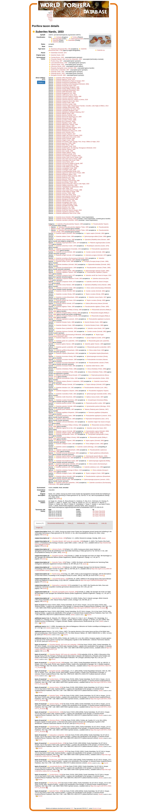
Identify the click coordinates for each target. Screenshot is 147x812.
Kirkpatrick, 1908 (66, 412)
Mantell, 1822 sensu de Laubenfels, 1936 (65, 59)
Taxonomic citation (41, 501)
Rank (43, 46)
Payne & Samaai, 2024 (69, 81)
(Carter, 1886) (94, 236)
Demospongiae (56, 39)
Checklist (50, 17)
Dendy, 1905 (64, 294)
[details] (58, 498)
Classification (40, 37)
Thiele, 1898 (64, 143)
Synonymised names (40, 58)
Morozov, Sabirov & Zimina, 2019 (71, 99)
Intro (51, 11)
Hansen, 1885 (64, 126)
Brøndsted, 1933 (65, 92)
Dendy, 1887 (65, 356)
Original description (41, 494)
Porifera (73, 37)
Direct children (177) (40, 78)
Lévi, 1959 (64, 207)
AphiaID (42, 35)
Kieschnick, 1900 (65, 397)
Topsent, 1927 (65, 134)
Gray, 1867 (55, 61)
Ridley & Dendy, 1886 (67, 88)
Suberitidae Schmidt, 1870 (58, 53)
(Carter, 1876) (96, 246)
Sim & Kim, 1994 (66, 160)
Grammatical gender (41, 490)
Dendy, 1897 (64, 113)
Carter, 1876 (65, 246)
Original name (40, 55)
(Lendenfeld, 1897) (98, 347)
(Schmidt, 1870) (95, 255)
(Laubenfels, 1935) (65, 165)
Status (43, 44)
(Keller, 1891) (97, 394)
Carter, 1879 (67, 242)
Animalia (57, 37)
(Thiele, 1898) (65, 120)
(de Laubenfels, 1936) (66, 482)
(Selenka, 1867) (95, 409)
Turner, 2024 (64, 79)
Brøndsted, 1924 (65, 78)
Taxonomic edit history (40, 510)
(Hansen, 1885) (97, 285)
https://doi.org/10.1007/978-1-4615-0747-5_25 (87, 608)
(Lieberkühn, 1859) (65, 328)
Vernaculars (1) (93, 523)
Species (50, 12)
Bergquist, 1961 (66, 110)
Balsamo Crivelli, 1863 (68, 278)
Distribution (49, 16)
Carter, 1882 (64, 271)
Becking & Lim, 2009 (67, 117)
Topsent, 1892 (65, 272)
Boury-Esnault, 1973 (67, 375)
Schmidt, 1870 (65, 115)
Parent (43, 53)
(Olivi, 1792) (65, 118)
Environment (41, 487)
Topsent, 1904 (66, 124)
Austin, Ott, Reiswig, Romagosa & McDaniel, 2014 (75, 148)
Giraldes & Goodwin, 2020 (67, 155)
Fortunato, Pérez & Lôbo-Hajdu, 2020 (71, 183)
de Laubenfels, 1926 (66, 341)
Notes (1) (70, 523)
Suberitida (54, 40)
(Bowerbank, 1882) (66, 453)
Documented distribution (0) (56, 523)
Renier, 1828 (57, 66)
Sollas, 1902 (66, 378)
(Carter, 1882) (96, 271)
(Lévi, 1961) (94, 387)
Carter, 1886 (65, 123)
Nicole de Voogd (97, 808)
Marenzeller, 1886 (66, 107)
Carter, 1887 (66, 461)
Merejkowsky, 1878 (67, 127)
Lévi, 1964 (65, 93)
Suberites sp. (101, 50)
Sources (50, 19)
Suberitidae (70, 40)
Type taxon (41, 49)
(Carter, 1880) (92, 322)
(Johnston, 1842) (66, 98)
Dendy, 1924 (67, 171)
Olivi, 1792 (60, 49)
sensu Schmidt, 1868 (62, 68)
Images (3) (39, 527)
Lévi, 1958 (64, 208)
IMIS (45, 634)
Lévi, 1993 (64, 177)
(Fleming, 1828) (65, 218)
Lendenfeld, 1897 (59, 70)
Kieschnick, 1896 (65, 185)
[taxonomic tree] (53, 518)
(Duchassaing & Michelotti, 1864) (71, 84)
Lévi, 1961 (64, 387)
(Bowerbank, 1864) (66, 353)
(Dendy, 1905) (93, 294)
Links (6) (104, 523)
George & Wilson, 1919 (68, 470)
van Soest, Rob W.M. (99, 511)
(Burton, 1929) (65, 456)
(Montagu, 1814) (65, 204)
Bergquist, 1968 (66, 87)
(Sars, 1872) (96, 419)
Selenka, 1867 (64, 409)
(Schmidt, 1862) (94, 252)
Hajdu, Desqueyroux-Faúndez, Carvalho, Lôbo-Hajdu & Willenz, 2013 (81, 106)
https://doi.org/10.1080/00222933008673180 (93, 580)
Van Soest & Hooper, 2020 (68, 135)
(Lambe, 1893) (65, 403)
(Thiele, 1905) (97, 267)
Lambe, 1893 (63, 151)
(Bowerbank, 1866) (66, 297)
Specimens (49, 14)
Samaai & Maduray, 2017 (69, 112)
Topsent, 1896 (69, 224)
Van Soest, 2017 (67, 109)
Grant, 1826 (95, 350)
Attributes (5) (81, 523)
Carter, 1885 (64, 479)
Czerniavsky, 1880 (67, 180)
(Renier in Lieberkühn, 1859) (69, 381)
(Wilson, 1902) (64, 152)
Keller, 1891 (64, 102)
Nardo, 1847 (64, 162)
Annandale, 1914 (67, 249)
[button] (33, 31)
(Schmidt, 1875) (67, 196)
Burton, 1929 (57, 73)
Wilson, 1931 (65, 174)
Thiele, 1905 (56, 71)
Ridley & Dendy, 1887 (68, 163)
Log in (50, 20)
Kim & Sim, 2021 (66, 101)
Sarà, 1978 (65, 202)
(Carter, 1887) (94, 397)
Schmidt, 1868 (57, 75)
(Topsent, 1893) (66, 390)
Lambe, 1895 (65, 104)
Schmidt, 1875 (64, 303)
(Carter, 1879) (94, 338)
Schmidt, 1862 (64, 217)
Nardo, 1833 (56, 55)
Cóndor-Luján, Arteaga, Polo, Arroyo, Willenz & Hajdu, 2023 (77, 141)
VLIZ (72, 808)
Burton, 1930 (56, 57)
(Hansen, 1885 (96, 239)
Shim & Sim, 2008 (67, 131)
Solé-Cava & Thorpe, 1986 (68, 157)
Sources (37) (40, 523)
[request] (64, 570)
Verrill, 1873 (64, 275)
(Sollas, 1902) (97, 378)
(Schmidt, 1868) (66, 205)
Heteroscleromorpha (76, 39)
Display (41, 82)
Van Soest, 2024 (65, 85)
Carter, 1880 (65, 168)
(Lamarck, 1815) (66, 319)
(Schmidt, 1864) (65, 233)
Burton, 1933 (64, 201)
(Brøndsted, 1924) (68, 187)
